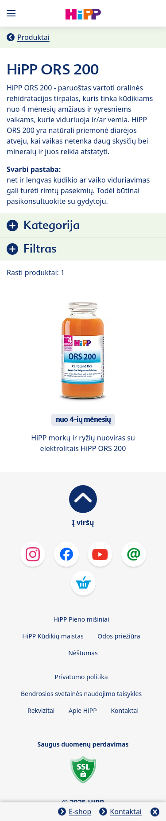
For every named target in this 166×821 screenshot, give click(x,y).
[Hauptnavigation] (13, 13)
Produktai (33, 37)
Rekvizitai (41, 710)
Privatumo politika (81, 677)
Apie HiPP (83, 710)
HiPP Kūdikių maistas (52, 636)
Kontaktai (125, 710)
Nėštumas (83, 653)
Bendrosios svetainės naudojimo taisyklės (81, 693)
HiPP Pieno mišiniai (81, 619)
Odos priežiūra (118, 636)
